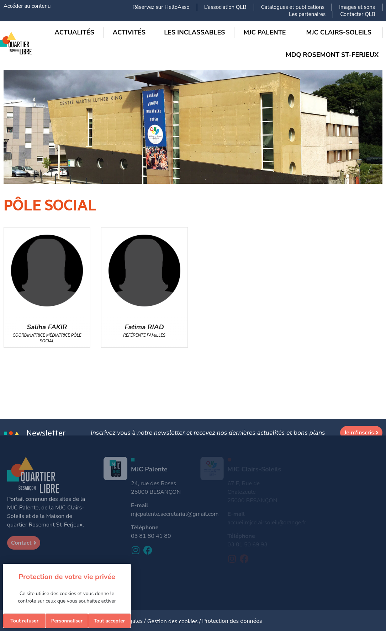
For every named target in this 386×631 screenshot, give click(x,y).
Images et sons (357, 7)
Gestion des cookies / (174, 621)
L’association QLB (225, 7)
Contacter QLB (357, 14)
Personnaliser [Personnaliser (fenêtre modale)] (67, 620)
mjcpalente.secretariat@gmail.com (174, 514)
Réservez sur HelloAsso (160, 7)
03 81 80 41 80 (151, 536)
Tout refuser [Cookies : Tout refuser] (24, 620)
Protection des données (232, 621)
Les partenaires (307, 14)
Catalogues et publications (293, 7)
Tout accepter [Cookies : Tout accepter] (109, 620)
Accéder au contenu (27, 6)
